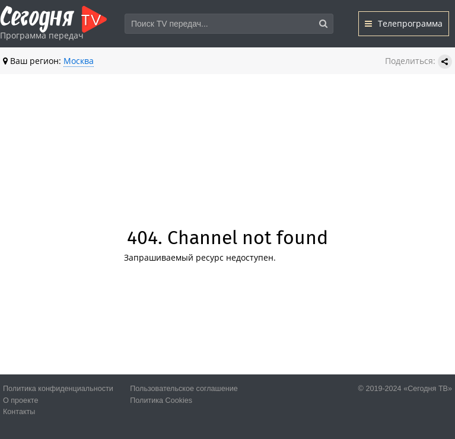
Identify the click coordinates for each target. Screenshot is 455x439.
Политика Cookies (161, 400)
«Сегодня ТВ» (427, 388)
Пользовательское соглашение (183, 388)
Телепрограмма (404, 23)
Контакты (19, 412)
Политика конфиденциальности (58, 388)
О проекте (20, 400)
